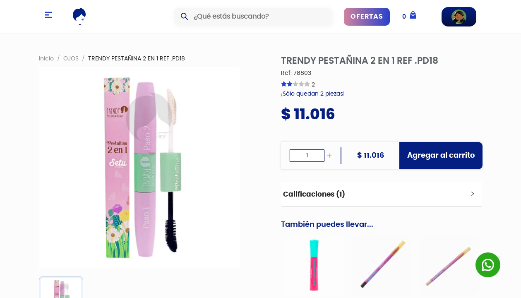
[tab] (381, 194)
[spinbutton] (307, 155)
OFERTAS (367, 16)
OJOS (71, 58)
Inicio (46, 58)
